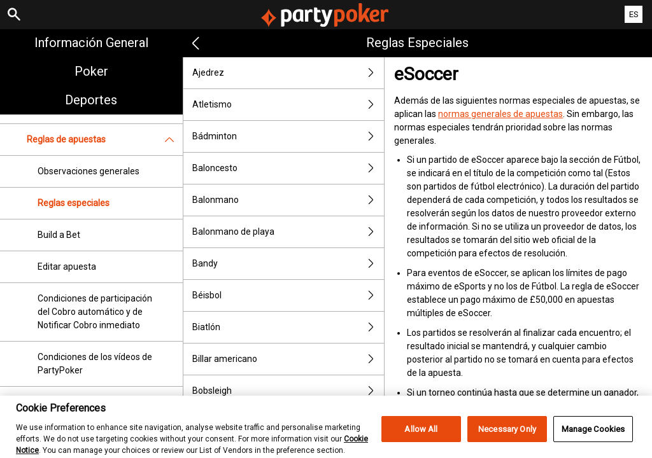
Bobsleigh (288, 390)
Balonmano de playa (288, 231)
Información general (91, 42)
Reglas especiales (74, 203)
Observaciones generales (88, 171)
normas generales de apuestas (500, 114)
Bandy (288, 263)
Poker (91, 71)
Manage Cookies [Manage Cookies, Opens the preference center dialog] (593, 436)
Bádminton (288, 136)
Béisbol (288, 295)
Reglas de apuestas (105, 139)
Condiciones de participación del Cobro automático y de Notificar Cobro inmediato (95, 311)
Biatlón (288, 327)
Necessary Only (507, 436)
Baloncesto (288, 168)
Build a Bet (59, 235)
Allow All (420, 436)
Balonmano (288, 200)
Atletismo (288, 104)
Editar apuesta (67, 266)
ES (634, 14)
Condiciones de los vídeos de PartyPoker (95, 363)
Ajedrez (288, 72)
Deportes (91, 100)
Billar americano (288, 359)
